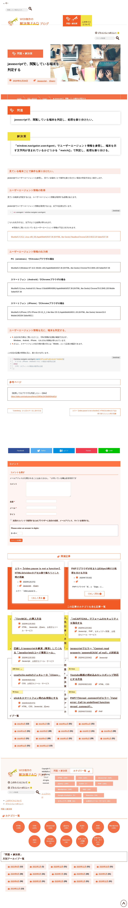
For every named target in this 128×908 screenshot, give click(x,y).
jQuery (53, 81)
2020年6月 (21, 745)
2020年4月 (65, 745)
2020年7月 (88, 738)
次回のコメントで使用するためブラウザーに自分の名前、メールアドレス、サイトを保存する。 (51, 523)
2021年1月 (43, 731)
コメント (13, 484)
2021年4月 (21, 731)
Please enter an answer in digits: (25, 531)
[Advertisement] (64, 432)
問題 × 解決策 (6, 816)
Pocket (88, 451)
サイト (12, 517)
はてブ (65, 451)
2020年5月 (43, 745)
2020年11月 (88, 731)
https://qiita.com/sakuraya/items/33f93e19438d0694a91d (33, 396)
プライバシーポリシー (107, 33)
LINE (111, 451)
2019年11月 (89, 753)
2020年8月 (66, 738)
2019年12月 (66, 753)
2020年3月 (87, 745)
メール (13, 511)
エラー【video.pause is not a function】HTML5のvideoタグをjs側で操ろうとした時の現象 (94, 412)
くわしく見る (36, 601)
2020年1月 (43, 753)
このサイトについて (19, 789)
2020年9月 (44, 738)
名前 (12, 504)
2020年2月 (21, 753)
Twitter (43, 451)
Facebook (20, 451)
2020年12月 (65, 731)
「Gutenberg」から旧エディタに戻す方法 (26, 411)
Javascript (42, 81)
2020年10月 (22, 738)
